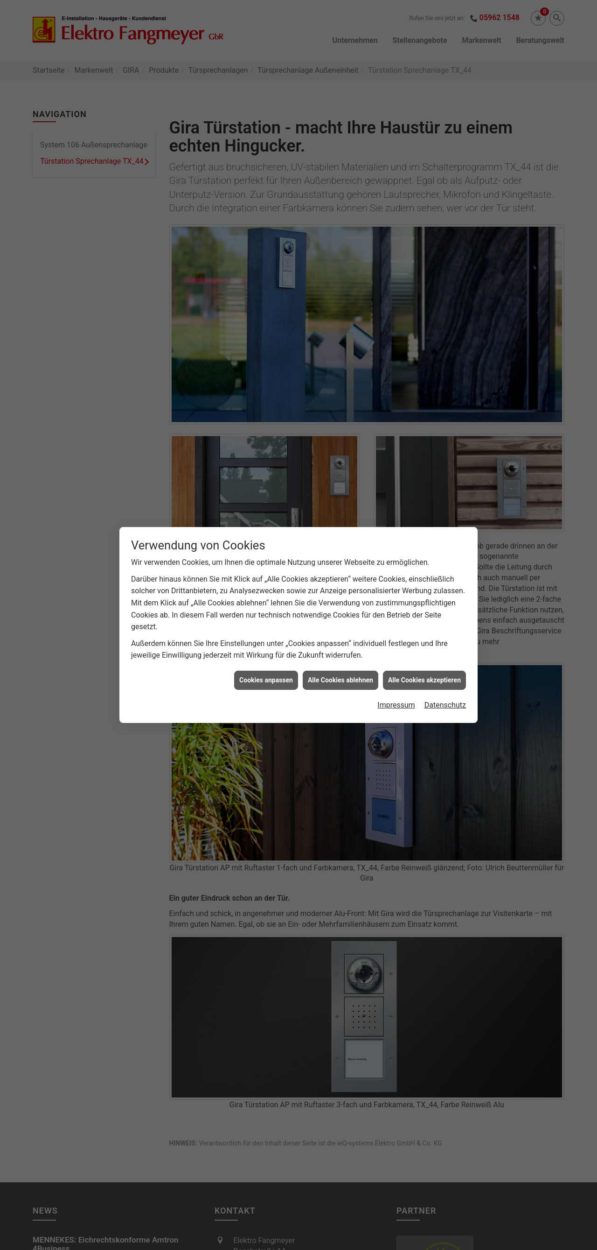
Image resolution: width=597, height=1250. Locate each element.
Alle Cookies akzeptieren (424, 662)
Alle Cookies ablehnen (340, 662)
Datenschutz (445, 687)
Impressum (396, 687)
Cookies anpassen (266, 662)
